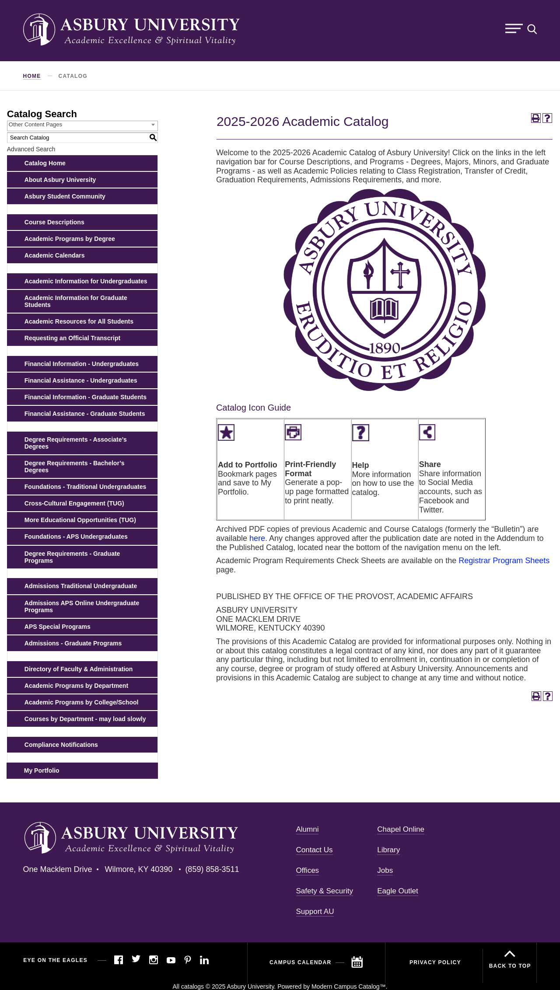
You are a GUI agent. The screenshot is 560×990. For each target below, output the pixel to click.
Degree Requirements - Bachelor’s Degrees (74, 467)
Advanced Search (31, 149)
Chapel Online (400, 829)
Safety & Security (324, 891)
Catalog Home (45, 163)
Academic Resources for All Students (78, 321)
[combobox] (82, 126)
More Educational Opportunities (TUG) (80, 519)
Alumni (307, 829)
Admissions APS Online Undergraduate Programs (81, 607)
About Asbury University (60, 179)
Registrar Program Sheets (504, 560)
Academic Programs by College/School (81, 702)
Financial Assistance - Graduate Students (84, 413)
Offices (307, 870)
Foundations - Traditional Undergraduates (85, 486)
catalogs (192, 986)
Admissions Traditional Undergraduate (80, 585)
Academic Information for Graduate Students (75, 301)
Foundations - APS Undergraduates (76, 536)
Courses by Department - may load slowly (85, 718)
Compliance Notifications (61, 744)
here (257, 538)
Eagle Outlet (397, 891)
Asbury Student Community (64, 196)
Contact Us (314, 850)
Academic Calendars (54, 255)
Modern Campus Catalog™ (349, 986)
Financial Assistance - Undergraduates (80, 380)
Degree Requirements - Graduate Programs (72, 557)
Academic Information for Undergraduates (85, 281)
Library (388, 850)
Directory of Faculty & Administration (78, 669)
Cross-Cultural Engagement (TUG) (74, 503)
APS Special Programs (57, 626)
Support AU (315, 911)
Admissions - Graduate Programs (73, 643)
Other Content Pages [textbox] (35, 124)
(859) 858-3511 (212, 869)
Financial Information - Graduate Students (85, 397)
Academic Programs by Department (76, 685)
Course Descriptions (54, 222)
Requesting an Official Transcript (72, 338)
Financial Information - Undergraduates (81, 363)
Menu (514, 28)
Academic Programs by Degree (69, 238)
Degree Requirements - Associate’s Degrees (75, 443)
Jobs (385, 870)
